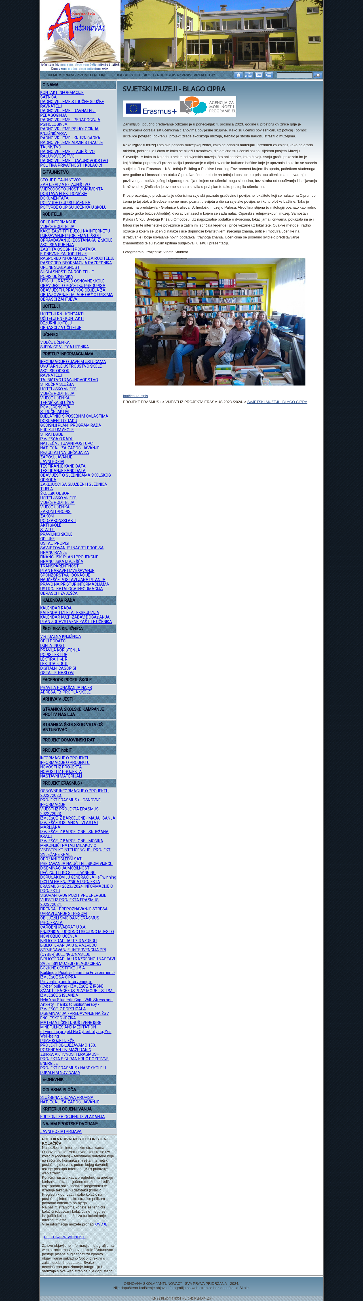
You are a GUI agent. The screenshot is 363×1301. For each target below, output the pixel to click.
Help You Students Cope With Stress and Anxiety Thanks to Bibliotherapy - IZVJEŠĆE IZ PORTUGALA (76, 1004)
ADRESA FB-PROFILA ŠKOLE (65, 692)
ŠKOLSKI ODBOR (54, 370)
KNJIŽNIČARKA (53, 133)
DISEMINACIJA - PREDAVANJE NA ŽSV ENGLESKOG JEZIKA (74, 1015)
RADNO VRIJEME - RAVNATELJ (68, 110)
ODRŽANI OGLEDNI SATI (61, 859)
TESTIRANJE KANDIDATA (63, 466)
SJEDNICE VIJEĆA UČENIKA (64, 347)
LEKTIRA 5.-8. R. (54, 663)
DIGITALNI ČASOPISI (58, 668)
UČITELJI (51, 306)
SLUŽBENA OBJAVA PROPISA (67, 1097)
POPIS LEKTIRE (53, 654)
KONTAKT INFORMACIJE (62, 92)
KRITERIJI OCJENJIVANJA (67, 1109)
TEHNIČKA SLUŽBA (57, 402)
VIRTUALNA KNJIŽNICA (60, 636)
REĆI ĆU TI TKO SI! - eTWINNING (68, 872)
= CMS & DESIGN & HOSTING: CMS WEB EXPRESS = (181, 1298)
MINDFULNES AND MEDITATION (68, 1027)
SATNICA (48, 97)
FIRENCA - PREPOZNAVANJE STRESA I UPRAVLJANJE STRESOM (74, 911)
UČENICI (50, 334)
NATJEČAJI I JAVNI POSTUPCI (67, 443)
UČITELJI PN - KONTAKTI (62, 318)
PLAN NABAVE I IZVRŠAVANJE (67, 570)
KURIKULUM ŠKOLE (57, 430)
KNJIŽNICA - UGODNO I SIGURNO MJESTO (77, 931)
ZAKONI (47, 516)
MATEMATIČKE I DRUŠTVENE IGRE (70, 1022)
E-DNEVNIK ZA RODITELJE (63, 254)
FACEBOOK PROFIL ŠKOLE (67, 679)
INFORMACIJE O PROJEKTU (65, 758)
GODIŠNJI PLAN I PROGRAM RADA (70, 425)
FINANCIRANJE (53, 552)
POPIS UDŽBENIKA (56, 276)
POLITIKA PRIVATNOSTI (64, 1237)
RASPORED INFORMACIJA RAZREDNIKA (76, 263)
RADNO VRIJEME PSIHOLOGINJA (69, 129)
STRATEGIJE (51, 434)
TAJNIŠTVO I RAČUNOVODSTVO (69, 380)
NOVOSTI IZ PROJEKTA (61, 767)
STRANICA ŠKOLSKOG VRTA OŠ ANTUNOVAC (73, 727)
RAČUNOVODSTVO (57, 156)
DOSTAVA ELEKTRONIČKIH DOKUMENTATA (63, 195)
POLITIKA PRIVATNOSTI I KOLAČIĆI (71, 165)
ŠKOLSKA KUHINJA (57, 244)
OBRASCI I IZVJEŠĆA (59, 593)
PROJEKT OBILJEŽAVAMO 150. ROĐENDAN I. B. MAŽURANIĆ (68, 1047)
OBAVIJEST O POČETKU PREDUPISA (72, 285)
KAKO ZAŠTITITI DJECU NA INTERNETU (75, 231)
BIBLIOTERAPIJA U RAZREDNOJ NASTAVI (77, 959)
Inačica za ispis (135, 396)
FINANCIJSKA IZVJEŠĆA (61, 561)
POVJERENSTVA (55, 407)
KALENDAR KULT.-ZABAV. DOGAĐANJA (75, 617)
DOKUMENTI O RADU (58, 420)
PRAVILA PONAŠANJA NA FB (66, 687)
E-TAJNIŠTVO (56, 172)
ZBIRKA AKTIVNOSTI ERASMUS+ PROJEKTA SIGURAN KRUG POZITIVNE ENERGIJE (74, 1059)
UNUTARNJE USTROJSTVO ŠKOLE (71, 366)
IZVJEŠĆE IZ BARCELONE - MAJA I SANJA (77, 818)
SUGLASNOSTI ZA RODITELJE (67, 272)
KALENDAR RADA (59, 600)
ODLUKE (47, 539)
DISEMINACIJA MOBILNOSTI (65, 868)
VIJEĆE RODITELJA (57, 226)
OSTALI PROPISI (54, 543)
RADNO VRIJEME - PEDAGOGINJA (70, 120)
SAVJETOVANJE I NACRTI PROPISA (72, 548)
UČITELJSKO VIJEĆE (58, 389)
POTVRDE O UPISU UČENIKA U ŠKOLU (73, 207)
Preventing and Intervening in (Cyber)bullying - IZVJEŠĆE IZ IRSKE (72, 983)
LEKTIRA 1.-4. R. (54, 659)
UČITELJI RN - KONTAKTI (62, 314)
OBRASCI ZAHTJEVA (58, 299)
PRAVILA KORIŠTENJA (60, 650)
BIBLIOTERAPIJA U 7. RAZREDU (68, 940)
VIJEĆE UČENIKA (55, 342)
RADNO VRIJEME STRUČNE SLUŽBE (72, 101)
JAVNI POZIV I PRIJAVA (61, 1131)
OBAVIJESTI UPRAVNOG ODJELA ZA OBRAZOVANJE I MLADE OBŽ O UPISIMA (76, 292)
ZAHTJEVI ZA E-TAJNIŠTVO (65, 184)
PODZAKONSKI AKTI (58, 520)
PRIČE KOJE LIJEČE (57, 1040)
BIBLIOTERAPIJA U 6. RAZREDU (68, 945)
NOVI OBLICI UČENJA (58, 936)
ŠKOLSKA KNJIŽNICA (63, 628)
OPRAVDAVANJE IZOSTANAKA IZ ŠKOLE (76, 240)
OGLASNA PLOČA (59, 1089)
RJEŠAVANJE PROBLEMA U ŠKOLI (70, 235)
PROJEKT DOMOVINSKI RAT (69, 740)
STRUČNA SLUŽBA (57, 384)
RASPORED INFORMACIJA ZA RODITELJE (77, 258)
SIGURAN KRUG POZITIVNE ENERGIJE (73, 895)
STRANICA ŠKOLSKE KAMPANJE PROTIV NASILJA (73, 712)
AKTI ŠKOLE (50, 525)
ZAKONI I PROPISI (55, 511)
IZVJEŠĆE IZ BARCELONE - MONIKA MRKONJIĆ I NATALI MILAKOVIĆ (71, 843)
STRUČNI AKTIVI (54, 411)
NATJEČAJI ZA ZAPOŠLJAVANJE (70, 448)
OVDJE (101, 1224)
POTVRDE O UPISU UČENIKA (65, 202)
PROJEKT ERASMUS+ (63, 783)
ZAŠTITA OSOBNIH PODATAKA (68, 249)
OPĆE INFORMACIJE (58, 222)
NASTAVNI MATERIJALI (61, 776)
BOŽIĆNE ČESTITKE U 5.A (62, 968)
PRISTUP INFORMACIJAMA (68, 354)
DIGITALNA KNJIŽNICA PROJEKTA (70, 881)
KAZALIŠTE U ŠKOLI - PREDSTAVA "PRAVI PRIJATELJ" (166, 75)
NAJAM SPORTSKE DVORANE (70, 1123)
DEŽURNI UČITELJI (56, 323)
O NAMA (50, 84)
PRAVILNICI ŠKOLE (56, 534)
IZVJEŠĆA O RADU (56, 439)
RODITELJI (52, 214)
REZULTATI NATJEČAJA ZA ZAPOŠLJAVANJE (64, 454)
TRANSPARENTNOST (59, 566)
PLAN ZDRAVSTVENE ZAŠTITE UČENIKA (76, 621)
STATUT (47, 529)
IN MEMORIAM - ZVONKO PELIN (76, 75)
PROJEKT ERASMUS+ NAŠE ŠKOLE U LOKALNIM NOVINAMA (73, 1070)
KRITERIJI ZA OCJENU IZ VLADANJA (72, 1116)
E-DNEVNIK (53, 1079)
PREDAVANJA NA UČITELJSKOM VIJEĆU (76, 863)
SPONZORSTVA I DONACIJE (65, 575)
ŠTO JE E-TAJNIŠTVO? (60, 180)
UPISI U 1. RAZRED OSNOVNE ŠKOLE (72, 281)
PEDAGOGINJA (53, 115)
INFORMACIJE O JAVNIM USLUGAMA (73, 361)
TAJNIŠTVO (50, 147)
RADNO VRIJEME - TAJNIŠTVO (67, 151)
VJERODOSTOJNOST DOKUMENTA (71, 189)
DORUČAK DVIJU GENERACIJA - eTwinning (78, 877)
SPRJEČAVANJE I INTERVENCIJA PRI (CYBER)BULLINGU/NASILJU (73, 952)
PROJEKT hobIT (57, 750)
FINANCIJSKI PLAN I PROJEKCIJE (69, 557)
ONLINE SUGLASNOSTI (60, 267)
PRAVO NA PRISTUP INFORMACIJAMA (74, 584)
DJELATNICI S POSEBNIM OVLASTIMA (74, 416)
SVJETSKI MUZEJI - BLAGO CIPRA (70, 963)
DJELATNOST (52, 645)
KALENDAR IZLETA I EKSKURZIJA (69, 612)
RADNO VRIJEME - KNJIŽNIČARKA (70, 138)
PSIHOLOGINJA (53, 124)
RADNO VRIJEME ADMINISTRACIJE (71, 142)
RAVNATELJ (51, 106)
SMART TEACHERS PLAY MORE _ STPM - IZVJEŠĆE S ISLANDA (77, 993)
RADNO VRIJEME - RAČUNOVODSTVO (74, 160)
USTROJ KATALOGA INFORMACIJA (71, 588)
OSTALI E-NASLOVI (57, 673)
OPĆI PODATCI (53, 641)
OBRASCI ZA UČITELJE (60, 327)
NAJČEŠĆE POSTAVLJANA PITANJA (72, 579)
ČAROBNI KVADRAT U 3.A (63, 927)
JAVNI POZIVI (52, 461)
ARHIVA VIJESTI (58, 699)
